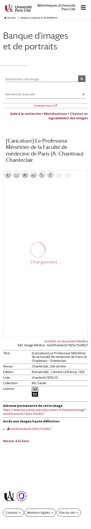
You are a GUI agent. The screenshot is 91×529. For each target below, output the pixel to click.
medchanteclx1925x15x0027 (31, 429)
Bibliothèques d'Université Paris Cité (56, 7)
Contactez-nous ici (44, 105)
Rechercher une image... (23, 79)
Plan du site (67, 512)
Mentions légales (38, 512)
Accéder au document (66, 341)
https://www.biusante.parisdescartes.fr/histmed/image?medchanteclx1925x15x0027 (44, 412)
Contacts (12, 512)
